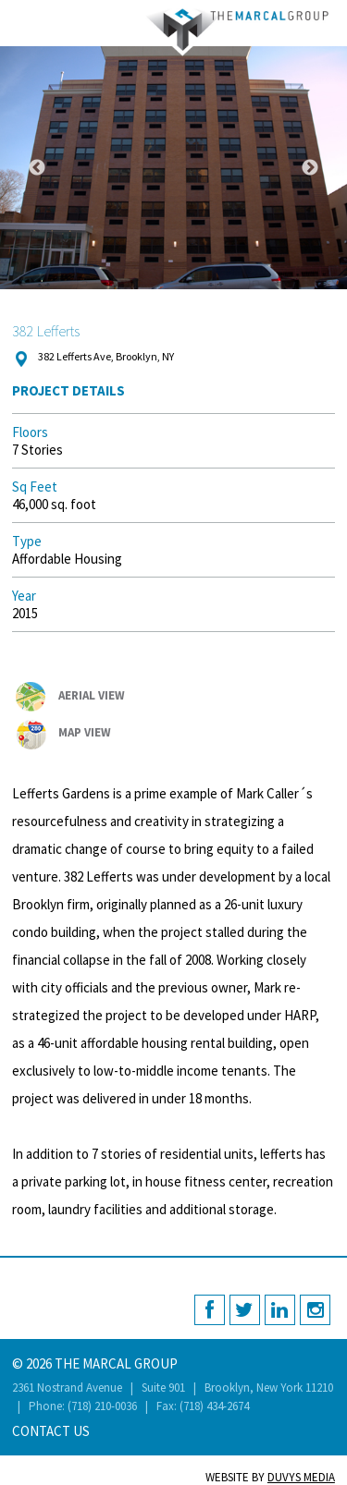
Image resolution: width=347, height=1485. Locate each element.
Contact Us (51, 1431)
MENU (20, 20)
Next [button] (310, 168)
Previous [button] (37, 168)
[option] (173, 167)
